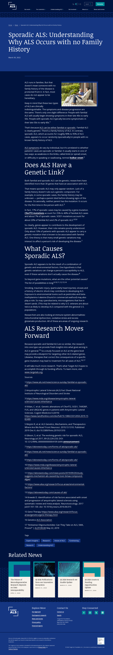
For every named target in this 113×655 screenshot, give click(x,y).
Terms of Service (13, 649)
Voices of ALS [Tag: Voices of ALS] (59, 540)
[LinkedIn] (103, 613)
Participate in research (39, 615)
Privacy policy (36, 622)
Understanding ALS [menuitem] (57, 9)
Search (59, 615)
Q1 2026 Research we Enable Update (68, 580)
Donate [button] (100, 4)
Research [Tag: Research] (46, 540)
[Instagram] (90, 613)
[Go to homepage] (13, 615)
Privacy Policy (42, 647)
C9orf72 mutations (34, 213)
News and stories (37, 619)
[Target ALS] (12, 9)
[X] (96, 613)
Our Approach (36, 612)
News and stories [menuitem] (99, 9)
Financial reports (37, 626)
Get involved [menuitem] (73, 9)
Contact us (60, 612)
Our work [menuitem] (27, 9)
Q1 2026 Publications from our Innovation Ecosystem (44, 582)
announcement (71, 441)
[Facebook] (84, 613)
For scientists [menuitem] (41, 9)
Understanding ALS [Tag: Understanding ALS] (45, 545)
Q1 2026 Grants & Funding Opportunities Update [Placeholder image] (92, 583)
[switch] (76, 4)
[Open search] (88, 4)
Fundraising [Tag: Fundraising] (74, 540)
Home (10, 25)
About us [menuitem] (85, 9)
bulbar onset (76, 157)
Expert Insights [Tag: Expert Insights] (32, 540)
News (16, 25)
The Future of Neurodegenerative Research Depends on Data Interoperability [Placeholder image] (19, 584)
